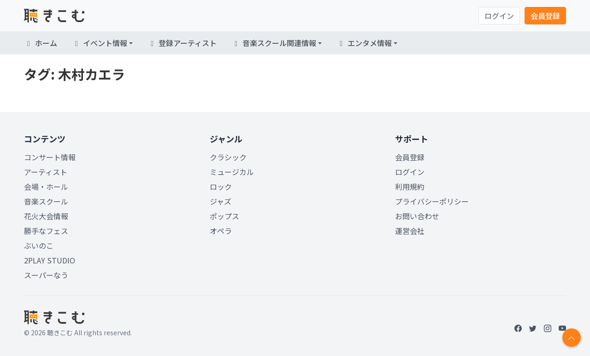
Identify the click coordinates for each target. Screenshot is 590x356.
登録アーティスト (182, 42)
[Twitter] (533, 327)
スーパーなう (46, 274)
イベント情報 (99, 42)
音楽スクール (46, 201)
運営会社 (410, 230)
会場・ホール (46, 186)
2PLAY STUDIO (49, 260)
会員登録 (545, 15)
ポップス (224, 216)
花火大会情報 (46, 216)
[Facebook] (518, 327)
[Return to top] (571, 337)
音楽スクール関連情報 (273, 42)
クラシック (228, 157)
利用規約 (410, 186)
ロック (221, 186)
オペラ (221, 230)
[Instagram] (547, 327)
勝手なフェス (46, 230)
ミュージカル (232, 171)
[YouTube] (562, 327)
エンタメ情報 (364, 42)
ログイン (499, 15)
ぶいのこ (38, 245)
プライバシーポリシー (432, 201)
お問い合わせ (417, 216)
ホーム (40, 42)
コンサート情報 (50, 157)
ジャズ (220, 201)
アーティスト (45, 171)
